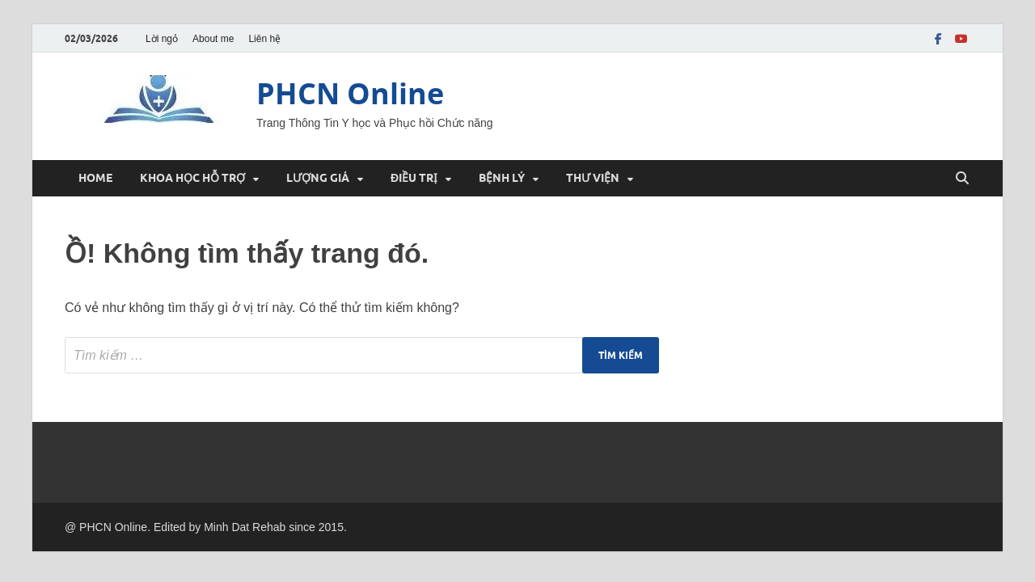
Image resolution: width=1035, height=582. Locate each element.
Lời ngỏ (162, 38)
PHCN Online (350, 93)
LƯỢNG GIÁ (317, 177)
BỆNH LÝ (502, 177)
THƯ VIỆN (592, 177)
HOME (95, 177)
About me (213, 38)
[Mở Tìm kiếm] (962, 178)
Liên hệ (264, 38)
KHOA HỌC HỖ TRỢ (192, 177)
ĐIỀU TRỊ (414, 177)
